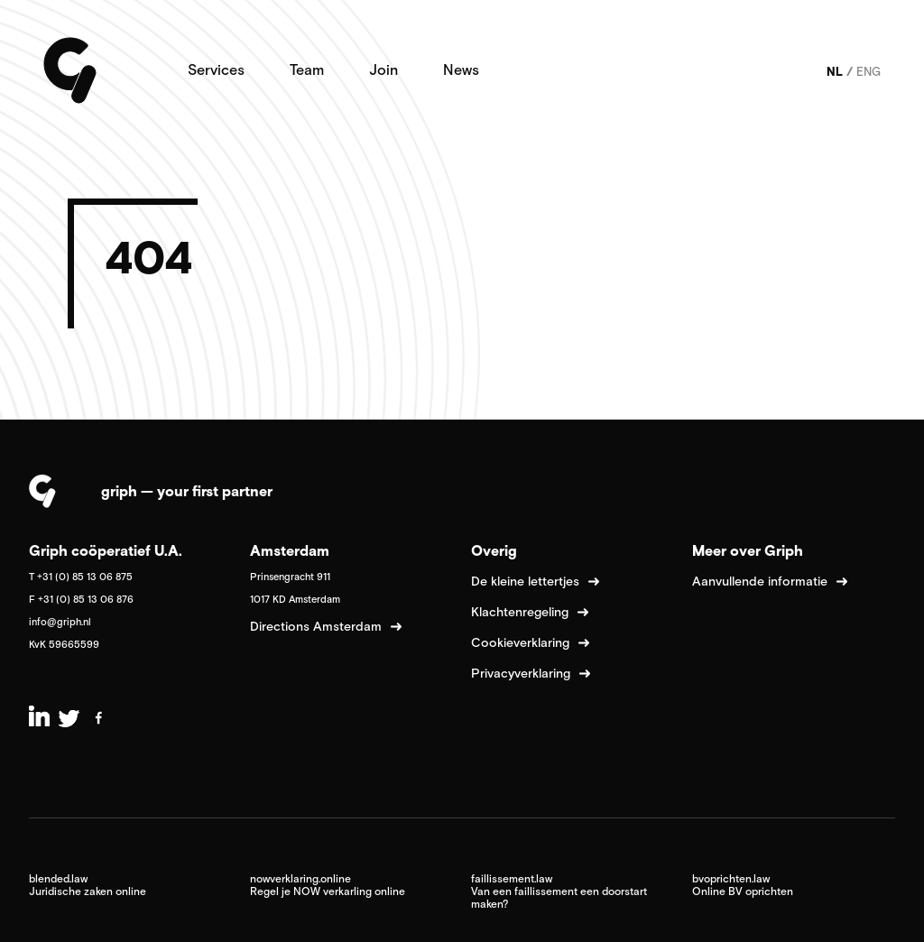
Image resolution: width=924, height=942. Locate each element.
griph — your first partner (187, 491)
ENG (868, 71)
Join (383, 69)
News (461, 69)
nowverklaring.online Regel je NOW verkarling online (327, 885)
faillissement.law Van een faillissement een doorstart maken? (559, 891)
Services (216, 69)
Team (307, 69)
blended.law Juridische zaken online (87, 885)
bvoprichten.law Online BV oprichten (742, 885)
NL (835, 71)
